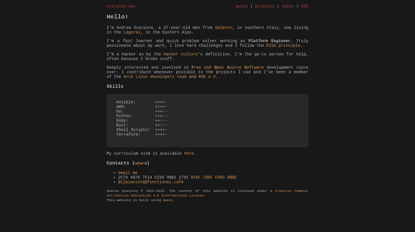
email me (127, 194)
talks (288, 7)
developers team (168, 86)
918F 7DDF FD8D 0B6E (214, 199)
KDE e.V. (208, 86)
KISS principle (283, 51)
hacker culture (181, 60)
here (189, 172)
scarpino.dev (121, 7)
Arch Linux (136, 86)
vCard (141, 183)
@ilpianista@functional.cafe (151, 204)
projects (264, 7)
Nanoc (168, 225)
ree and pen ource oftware (227, 75)
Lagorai (132, 36)
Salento (223, 30)
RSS (304, 7)
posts (242, 7)
